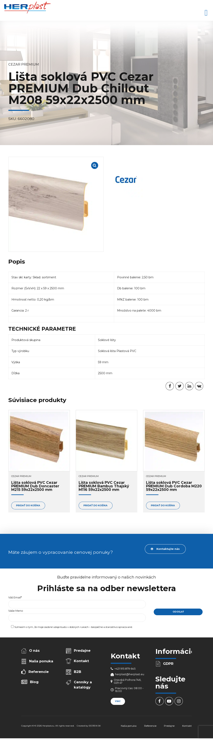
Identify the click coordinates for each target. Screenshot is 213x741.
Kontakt (81, 661)
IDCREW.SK (95, 725)
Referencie (38, 672)
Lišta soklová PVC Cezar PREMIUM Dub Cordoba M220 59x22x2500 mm (174, 486)
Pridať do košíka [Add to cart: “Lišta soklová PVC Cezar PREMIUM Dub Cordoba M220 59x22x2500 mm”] (163, 505)
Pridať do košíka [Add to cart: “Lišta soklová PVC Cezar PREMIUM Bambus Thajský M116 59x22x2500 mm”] (95, 505)
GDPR (168, 664)
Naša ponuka (41, 661)
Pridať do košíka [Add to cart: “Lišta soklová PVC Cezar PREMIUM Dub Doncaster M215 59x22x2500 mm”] (28, 505)
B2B (77, 672)
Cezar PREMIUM (23, 64)
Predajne (82, 650)
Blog (34, 682)
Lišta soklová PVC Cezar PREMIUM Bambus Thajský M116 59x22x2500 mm (104, 486)
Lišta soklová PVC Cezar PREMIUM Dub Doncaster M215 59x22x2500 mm (35, 486)
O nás (34, 650)
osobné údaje (52, 627)
